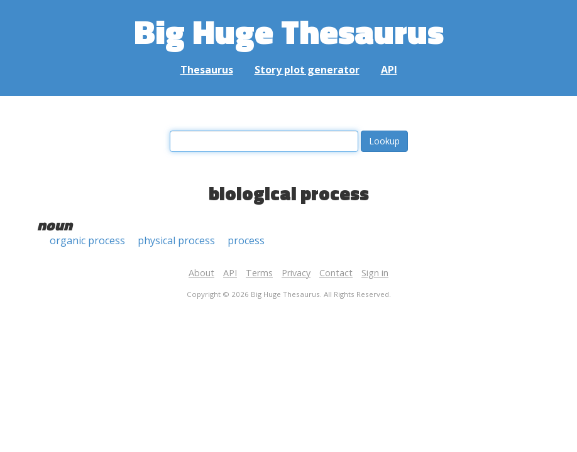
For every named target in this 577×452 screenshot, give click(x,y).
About (201, 273)
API (389, 70)
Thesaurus (206, 70)
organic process (87, 240)
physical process (176, 240)
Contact (336, 273)
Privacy (296, 273)
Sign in (374, 273)
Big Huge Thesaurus (289, 31)
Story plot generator (307, 70)
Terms (259, 273)
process (246, 240)
